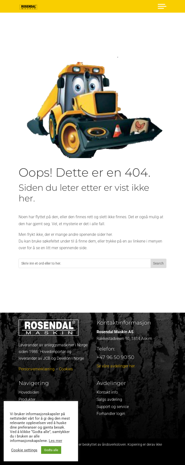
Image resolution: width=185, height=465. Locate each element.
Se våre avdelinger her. (116, 366)
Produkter (27, 399)
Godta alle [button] (51, 450)
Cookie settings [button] (24, 450)
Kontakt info (107, 392)
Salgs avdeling (109, 399)
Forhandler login (111, 413)
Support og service (113, 406)
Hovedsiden (29, 392)
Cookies (66, 369)
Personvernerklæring (36, 369)
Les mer (55, 440)
